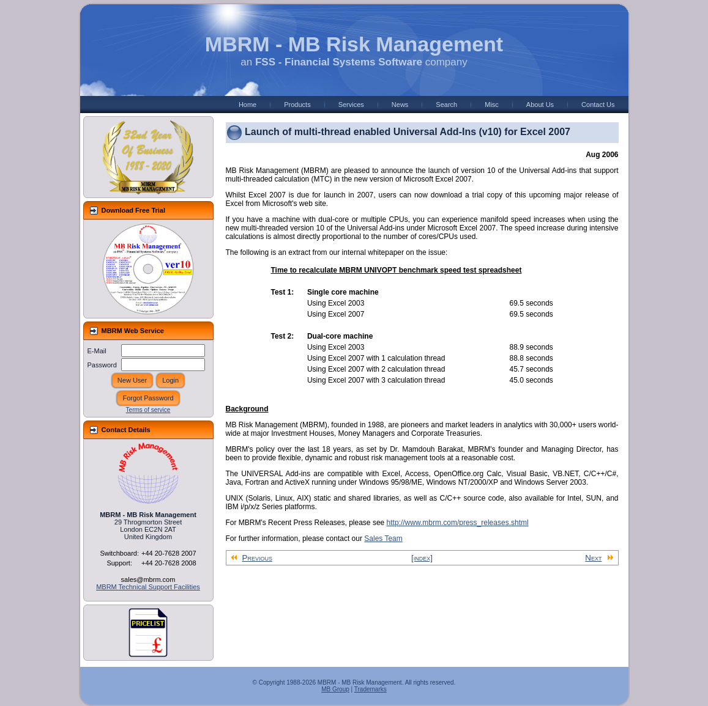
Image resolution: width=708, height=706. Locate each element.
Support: (119, 563)
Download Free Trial (134, 210)
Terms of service (148, 409)
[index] (422, 557)
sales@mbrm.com (148, 579)
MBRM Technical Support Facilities (148, 586)
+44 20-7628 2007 (168, 553)
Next (599, 557)
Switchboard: (119, 553)
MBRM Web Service (133, 330)
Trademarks (370, 689)
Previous (251, 557)
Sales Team (383, 538)
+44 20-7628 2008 (168, 563)
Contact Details (126, 429)
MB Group (335, 689)
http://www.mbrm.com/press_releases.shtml (458, 522)
